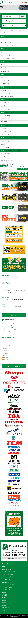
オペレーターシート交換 (10, 329)
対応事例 (5, 351)
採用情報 (4, 602)
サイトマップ (6, 359)
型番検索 (7, 590)
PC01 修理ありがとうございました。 (11, 283)
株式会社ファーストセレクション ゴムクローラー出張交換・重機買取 (16, 616)
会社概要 (5, 355)
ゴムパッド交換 (8, 325)
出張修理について (8, 319)
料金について (7, 334)
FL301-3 (8, 61)
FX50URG (8, 112)
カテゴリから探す (8, 343)
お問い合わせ (6, 357)
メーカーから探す (8, 340)
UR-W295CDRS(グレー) (13, 150)
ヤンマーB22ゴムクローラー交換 (10, 277)
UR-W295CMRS (10, 138)
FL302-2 (8, 36)
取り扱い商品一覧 (6, 582)
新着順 (25, 168)
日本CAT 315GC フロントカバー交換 (11, 306)
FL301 (7, 74)
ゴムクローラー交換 (9, 323)
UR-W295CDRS (10, 99)
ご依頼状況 (5, 353)
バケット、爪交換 (8, 327)
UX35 (7, 87)
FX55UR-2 (8, 125)
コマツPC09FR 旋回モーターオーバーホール (13, 299)
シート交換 (8, 577)
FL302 (7, 49)
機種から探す (7, 345)
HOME (3, 566)
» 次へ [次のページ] (17, 166)
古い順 (20, 168)
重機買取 (5, 348)
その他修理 (7, 331)
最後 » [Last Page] (22, 166)
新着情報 (4, 605)
